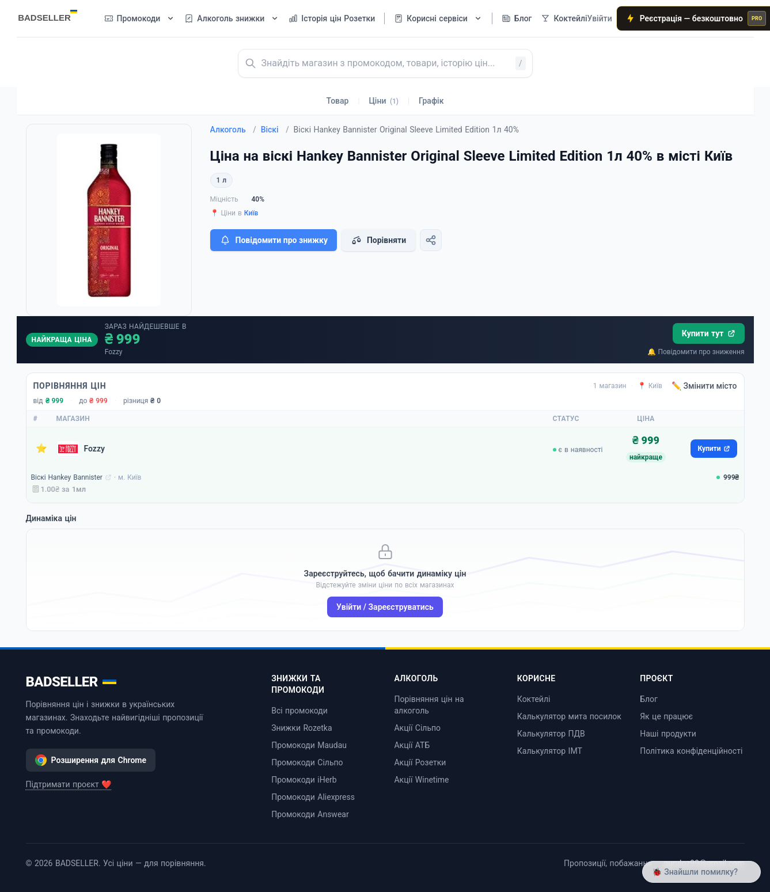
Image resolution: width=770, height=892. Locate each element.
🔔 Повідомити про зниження (695, 352)
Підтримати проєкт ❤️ (69, 784)
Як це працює (666, 716)
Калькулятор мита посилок (569, 716)
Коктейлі (534, 699)
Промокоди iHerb (304, 779)
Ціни (384, 100)
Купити (713, 449)
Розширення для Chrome (91, 760)
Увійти (599, 18)
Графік (431, 100)
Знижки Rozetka (301, 727)
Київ (251, 213)
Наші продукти (668, 733)
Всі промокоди (299, 710)
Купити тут (708, 333)
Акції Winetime (421, 779)
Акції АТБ (412, 745)
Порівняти (378, 240)
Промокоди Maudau (309, 745)
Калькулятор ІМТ (549, 751)
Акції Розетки (420, 762)
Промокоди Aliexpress (313, 797)
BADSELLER (71, 682)
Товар (338, 100)
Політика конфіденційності (691, 751)
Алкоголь (233, 129)
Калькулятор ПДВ (551, 733)
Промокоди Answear (310, 814)
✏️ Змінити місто (704, 385)
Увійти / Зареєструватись (385, 607)
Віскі (275, 129)
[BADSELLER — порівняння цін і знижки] (53, 14)
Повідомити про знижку (273, 240)
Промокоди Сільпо (307, 762)
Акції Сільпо (417, 727)
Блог (649, 699)
